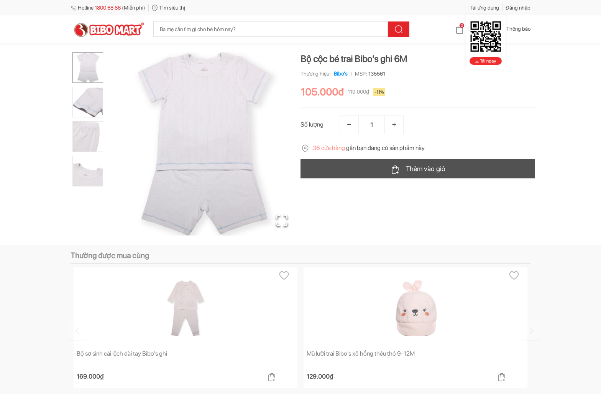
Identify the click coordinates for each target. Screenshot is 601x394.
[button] (204, 144)
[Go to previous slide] (72, 330)
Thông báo (512, 29)
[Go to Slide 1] (87, 67)
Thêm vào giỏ (418, 169)
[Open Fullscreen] (281, 220)
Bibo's (339, 74)
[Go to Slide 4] (87, 171)
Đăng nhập (518, 8)
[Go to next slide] (531, 330)
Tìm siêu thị (168, 8)
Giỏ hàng (471, 29)
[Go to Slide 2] (87, 102)
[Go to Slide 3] (87, 136)
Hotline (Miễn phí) (108, 8)
